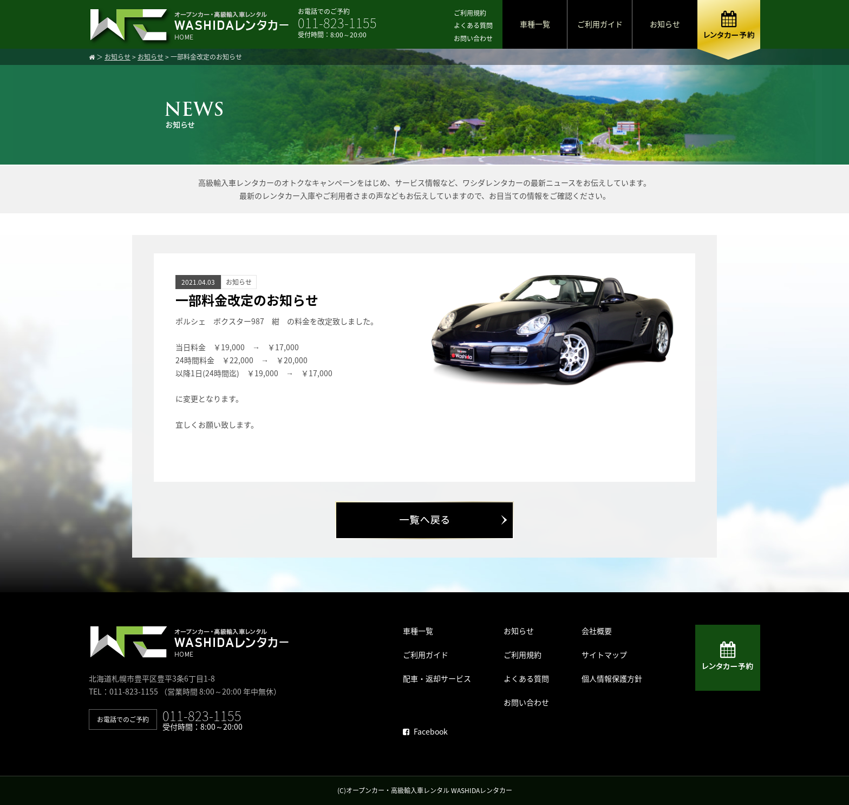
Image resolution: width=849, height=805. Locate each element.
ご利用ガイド (600, 23)
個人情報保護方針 (612, 678)
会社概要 (597, 630)
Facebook (425, 731)
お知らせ (665, 23)
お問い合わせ (473, 38)
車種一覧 (535, 23)
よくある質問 (473, 25)
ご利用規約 (470, 13)
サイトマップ (604, 654)
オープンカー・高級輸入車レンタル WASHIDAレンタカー (429, 790)
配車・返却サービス (437, 678)
